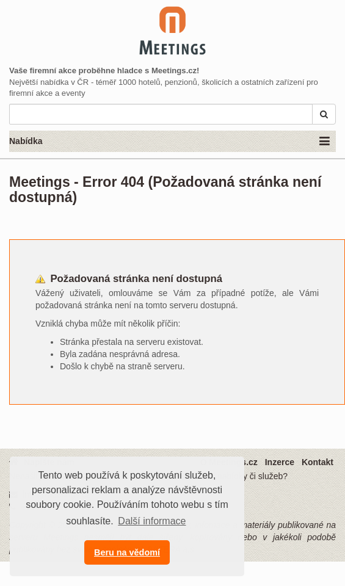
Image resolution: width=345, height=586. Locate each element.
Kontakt (317, 462)
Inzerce (279, 462)
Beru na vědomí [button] (127, 552)
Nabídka (169, 142)
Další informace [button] (152, 521)
